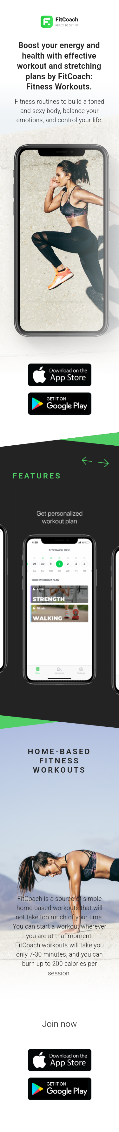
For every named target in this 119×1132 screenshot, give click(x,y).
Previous (87, 460)
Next (103, 462)
